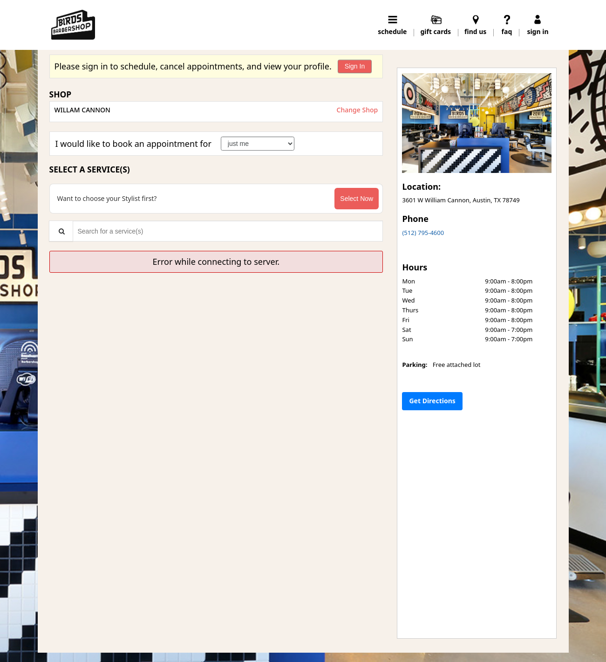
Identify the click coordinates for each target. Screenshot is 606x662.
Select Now (356, 198)
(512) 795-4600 (423, 232)
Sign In (355, 66)
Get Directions (432, 400)
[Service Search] (61, 231)
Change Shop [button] (356, 109)
